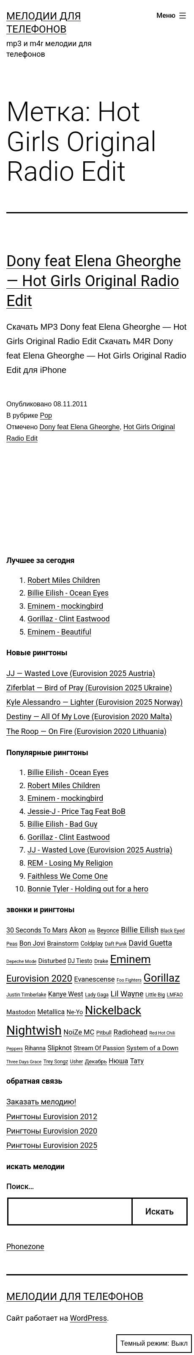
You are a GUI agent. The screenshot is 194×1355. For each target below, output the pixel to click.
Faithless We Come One (67, 876)
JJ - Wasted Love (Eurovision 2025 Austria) (99, 849)
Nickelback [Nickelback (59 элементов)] (113, 1010)
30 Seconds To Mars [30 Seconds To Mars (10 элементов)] (37, 930)
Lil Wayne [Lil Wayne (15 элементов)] (127, 993)
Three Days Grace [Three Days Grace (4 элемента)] (23, 1062)
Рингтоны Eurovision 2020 (51, 1130)
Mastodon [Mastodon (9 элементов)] (21, 1012)
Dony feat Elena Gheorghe (80, 427)
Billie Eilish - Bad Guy (62, 824)
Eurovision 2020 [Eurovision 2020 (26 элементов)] (39, 978)
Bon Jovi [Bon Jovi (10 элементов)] (32, 943)
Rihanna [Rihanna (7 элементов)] (35, 1048)
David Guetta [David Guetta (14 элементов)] (150, 942)
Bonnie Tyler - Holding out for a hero (87, 888)
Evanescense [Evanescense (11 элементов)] (94, 979)
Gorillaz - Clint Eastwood (68, 618)
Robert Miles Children (63, 580)
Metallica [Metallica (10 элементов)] (51, 1012)
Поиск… (20, 1186)
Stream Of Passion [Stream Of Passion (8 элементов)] (99, 1048)
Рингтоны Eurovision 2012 (51, 1116)
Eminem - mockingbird (65, 606)
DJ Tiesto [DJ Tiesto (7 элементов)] (80, 961)
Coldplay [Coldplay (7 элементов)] (92, 943)
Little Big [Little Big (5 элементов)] (155, 995)
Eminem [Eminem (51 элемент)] (130, 959)
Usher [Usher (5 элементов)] (76, 1062)
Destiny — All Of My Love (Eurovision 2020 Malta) (89, 716)
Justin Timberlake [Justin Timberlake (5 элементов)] (26, 995)
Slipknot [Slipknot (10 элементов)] (60, 1048)
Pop (46, 415)
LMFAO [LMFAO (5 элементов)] (175, 995)
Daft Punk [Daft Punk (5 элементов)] (116, 944)
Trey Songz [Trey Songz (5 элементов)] (56, 1062)
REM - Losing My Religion (70, 862)
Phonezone (25, 1246)
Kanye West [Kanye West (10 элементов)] (65, 994)
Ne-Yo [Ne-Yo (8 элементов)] (75, 1012)
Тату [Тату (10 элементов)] (137, 1061)
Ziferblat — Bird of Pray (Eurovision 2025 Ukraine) (89, 687)
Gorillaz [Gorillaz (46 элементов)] (162, 977)
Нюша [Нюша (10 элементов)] (118, 1061)
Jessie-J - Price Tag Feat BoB (76, 811)
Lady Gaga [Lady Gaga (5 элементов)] (97, 995)
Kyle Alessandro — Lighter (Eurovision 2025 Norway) (94, 702)
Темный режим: (154, 1343)
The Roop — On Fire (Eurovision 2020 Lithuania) (86, 731)
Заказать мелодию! (41, 1101)
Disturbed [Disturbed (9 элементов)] (52, 961)
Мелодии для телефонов (74, 1297)
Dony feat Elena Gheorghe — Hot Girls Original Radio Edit (93, 281)
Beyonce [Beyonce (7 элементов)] (108, 930)
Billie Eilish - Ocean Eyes (68, 592)
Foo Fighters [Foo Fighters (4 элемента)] (129, 980)
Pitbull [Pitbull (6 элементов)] (104, 1032)
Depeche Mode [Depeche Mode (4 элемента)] (21, 961)
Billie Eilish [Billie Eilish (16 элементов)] (139, 930)
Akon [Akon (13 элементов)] (77, 930)
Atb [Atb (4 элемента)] (91, 931)
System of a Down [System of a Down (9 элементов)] (152, 1048)
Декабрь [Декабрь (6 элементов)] (96, 1061)
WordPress (88, 1318)
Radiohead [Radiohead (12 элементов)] (130, 1032)
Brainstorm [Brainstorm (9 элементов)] (63, 943)
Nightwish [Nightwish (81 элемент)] (34, 1030)
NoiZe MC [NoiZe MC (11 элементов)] (78, 1032)
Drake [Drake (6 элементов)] (101, 961)
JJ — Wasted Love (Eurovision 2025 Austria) (80, 673)
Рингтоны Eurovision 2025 (51, 1145)
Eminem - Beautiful (59, 631)
